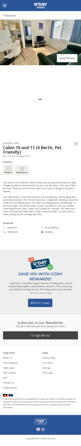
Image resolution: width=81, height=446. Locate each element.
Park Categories (10, 362)
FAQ (5, 377)
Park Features (9, 372)
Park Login (47, 372)
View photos (67, 58)
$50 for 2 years (40, 303)
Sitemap (46, 367)
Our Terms (47, 362)
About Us (7, 357)
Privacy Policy (48, 357)
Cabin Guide (8, 367)
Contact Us (8, 382)
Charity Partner (10, 387)
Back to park (10, 15)
